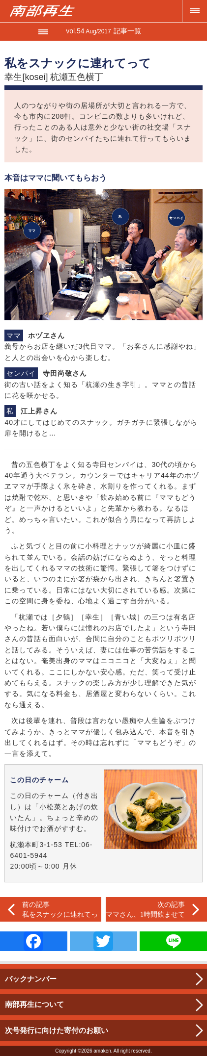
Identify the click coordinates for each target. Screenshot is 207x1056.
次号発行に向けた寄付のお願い (56, 1030)
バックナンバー (31, 979)
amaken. (102, 1051)
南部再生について (34, 1004)
